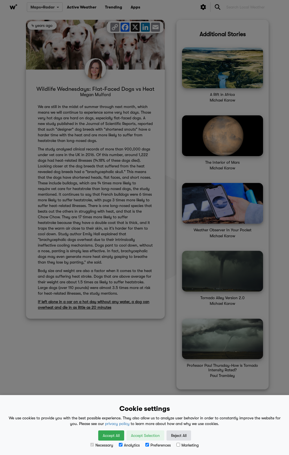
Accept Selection (145, 435)
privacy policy (117, 423)
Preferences (158, 445)
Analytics (129, 445)
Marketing (187, 445)
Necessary (101, 445)
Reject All (179, 435)
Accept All (111, 435)
